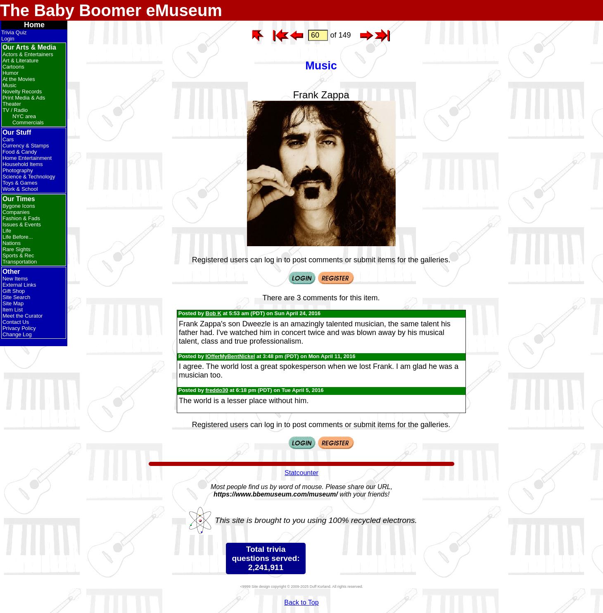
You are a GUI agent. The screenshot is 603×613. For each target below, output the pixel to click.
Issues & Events (21, 224)
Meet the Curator (22, 316)
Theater (11, 104)
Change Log (17, 334)
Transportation (19, 262)
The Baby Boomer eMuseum (111, 10)
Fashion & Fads (21, 218)
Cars (8, 139)
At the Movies (18, 79)
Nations (11, 243)
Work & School (20, 189)
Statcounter (301, 472)
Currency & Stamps (25, 146)
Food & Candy (19, 152)
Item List (12, 309)
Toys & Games (20, 183)
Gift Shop (13, 291)
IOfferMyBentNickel (230, 356)
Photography (17, 170)
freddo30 (217, 390)
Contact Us (15, 322)
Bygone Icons (18, 206)
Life (6, 231)
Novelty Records (22, 91)
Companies (16, 212)
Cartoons (13, 67)
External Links (19, 285)
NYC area (24, 116)
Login (7, 39)
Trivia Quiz (14, 32)
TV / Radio (15, 110)
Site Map (13, 303)
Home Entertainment (27, 158)
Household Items (22, 164)
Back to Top (301, 602)
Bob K (213, 313)
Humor (10, 73)
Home (34, 25)
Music (9, 85)
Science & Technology (28, 176)
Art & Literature (20, 60)
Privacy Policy (19, 328)
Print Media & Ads (23, 98)
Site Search (16, 297)
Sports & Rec (18, 255)
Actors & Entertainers (27, 54)
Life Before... (17, 237)
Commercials (28, 122)
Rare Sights (16, 249)
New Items (15, 279)
